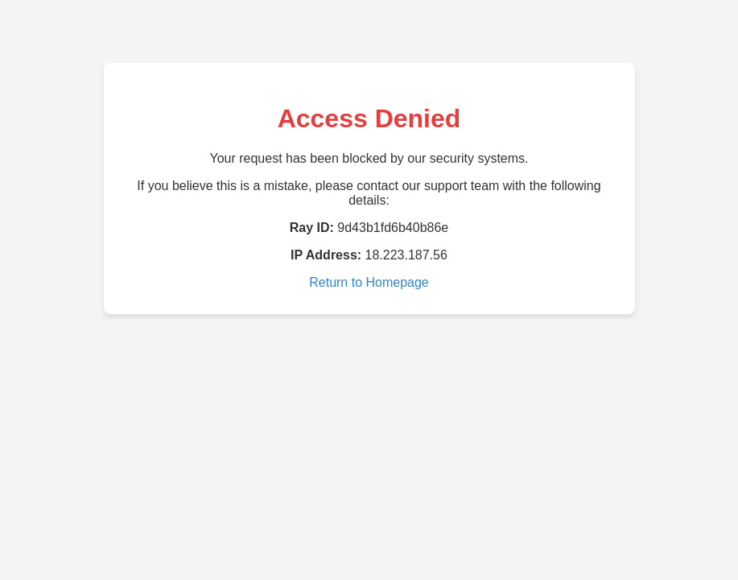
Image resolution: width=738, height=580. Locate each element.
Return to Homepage (369, 282)
